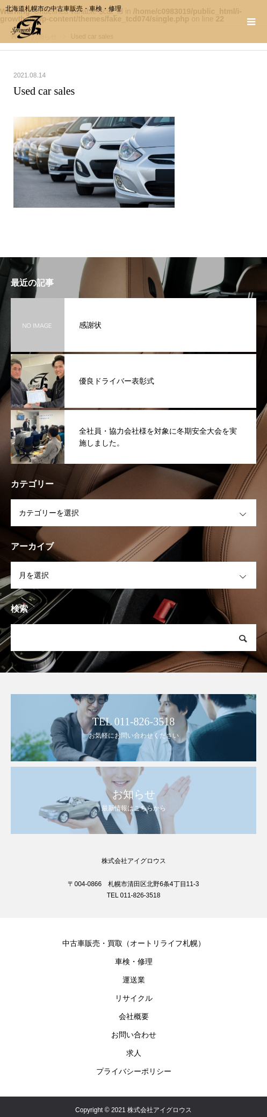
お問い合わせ (133, 1034)
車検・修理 (134, 961)
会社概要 (134, 1016)
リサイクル (134, 998)
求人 (133, 1053)
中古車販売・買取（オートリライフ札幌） (133, 943)
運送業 (133, 979)
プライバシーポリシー (133, 1071)
